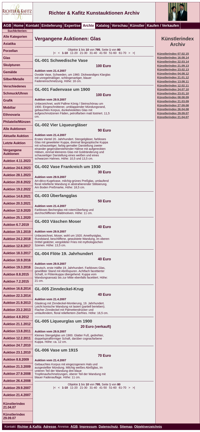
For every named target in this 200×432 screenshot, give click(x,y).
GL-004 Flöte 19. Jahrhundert (64, 253)
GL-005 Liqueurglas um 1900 (63, 321)
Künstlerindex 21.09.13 (173, 65)
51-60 (113, 53)
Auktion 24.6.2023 (17, 168)
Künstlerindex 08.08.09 (173, 97)
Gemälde (10, 72)
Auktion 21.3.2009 (17, 366)
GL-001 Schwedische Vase (61, 60)
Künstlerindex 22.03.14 (173, 61)
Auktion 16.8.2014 (17, 288)
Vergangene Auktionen (12, 151)
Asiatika (9, 43)
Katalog (103, 26)
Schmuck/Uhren (15, 93)
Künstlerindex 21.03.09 (173, 101)
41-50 (103, 53)
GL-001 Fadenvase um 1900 (62, 89)
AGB (7, 26)
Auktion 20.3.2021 (17, 203)
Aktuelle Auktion (16, 136)
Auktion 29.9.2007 (17, 388)
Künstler (137, 26)
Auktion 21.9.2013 (17, 302)
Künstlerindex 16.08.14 (173, 57)
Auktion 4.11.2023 (17, 161)
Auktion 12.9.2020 (17, 210)
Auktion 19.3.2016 (17, 267)
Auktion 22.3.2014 (17, 295)
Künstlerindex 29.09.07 (14, 416)
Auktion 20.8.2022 (17, 182)
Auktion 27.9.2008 (17, 373)
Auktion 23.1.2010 (17, 352)
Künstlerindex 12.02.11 (173, 85)
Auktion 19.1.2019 (17, 232)
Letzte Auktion (14, 143)
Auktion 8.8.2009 (16, 359)
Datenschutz (108, 426)
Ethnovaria (11, 114)
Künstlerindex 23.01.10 (173, 93)
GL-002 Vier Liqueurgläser (61, 124)
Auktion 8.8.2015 (16, 274)
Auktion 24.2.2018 (17, 239)
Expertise (73, 26)
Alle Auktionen (14, 129)
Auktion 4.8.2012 (16, 317)
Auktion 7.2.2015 (16, 281)
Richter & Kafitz (29, 426)
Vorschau (120, 26)
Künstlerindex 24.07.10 (173, 89)
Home (19, 26)
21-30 (83, 53)
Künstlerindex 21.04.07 (14, 405)
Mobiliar (9, 107)
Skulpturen (11, 65)
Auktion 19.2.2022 (17, 189)
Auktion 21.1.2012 (17, 324)
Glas (6, 58)
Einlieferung (51, 26)
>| (133, 53)
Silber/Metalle (13, 79)
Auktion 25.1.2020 (17, 217)
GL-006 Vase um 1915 (56, 350)
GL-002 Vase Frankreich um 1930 (68, 166)
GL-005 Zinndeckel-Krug (59, 288)
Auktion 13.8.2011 (17, 331)
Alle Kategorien (15, 36)
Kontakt (32, 26)
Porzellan (10, 51)
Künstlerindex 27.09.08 (173, 105)
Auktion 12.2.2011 (17, 338)
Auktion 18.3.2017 (17, 253)
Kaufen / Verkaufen (163, 26)
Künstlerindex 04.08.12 (173, 73)
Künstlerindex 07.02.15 (173, 53)
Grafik (8, 100)
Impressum (88, 426)
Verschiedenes (14, 86)
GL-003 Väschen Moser (58, 221)
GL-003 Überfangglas (56, 195)
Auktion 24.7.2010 (17, 345)
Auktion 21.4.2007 (17, 395)
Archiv (88, 26)
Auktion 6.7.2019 (16, 224)
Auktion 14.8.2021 (17, 196)
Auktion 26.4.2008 (17, 381)
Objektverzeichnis (148, 426)
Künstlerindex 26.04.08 (173, 109)
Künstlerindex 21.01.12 (173, 77)
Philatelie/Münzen (16, 121)
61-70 (122, 53)
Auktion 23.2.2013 (17, 310)
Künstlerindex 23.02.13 (173, 69)
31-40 (93, 53)
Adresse (49, 426)
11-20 (74, 53)
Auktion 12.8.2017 (17, 246)
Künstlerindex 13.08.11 (173, 81)
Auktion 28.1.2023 (17, 175)
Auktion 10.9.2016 (17, 260)
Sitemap (126, 426)
